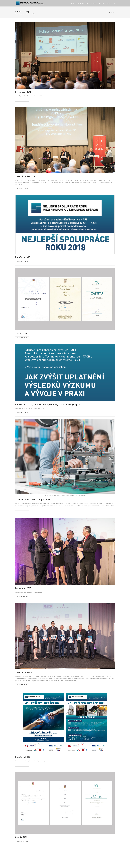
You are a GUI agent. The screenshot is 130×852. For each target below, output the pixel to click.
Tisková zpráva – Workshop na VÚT (32, 499)
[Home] (109, 12)
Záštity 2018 (21, 333)
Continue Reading (22, 100)
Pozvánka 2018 (22, 257)
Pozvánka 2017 (22, 757)
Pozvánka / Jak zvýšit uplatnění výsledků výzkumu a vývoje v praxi (48, 404)
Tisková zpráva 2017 (25, 672)
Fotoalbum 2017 (23, 588)
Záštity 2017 (21, 837)
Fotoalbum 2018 (23, 91)
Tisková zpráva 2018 (25, 176)
